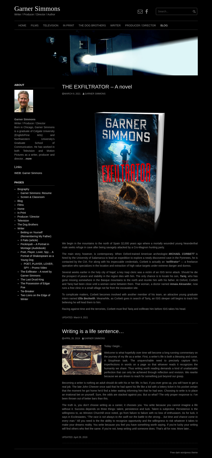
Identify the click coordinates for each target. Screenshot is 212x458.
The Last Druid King (32, 279)
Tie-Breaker (27, 291)
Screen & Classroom (33, 197)
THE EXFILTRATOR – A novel (97, 87)
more (29, 158)
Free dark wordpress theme (184, 452)
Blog (164, 25)
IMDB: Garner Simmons (28, 173)
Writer (115, 25)
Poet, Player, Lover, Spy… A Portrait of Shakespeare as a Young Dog (37, 256)
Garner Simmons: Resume (36, 193)
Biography (23, 189)
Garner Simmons (37, 8)
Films (35, 25)
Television (50, 25)
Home (22, 25)
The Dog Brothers (92, 25)
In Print (68, 25)
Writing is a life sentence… (93, 331)
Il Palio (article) (29, 240)
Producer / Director (140, 25)
